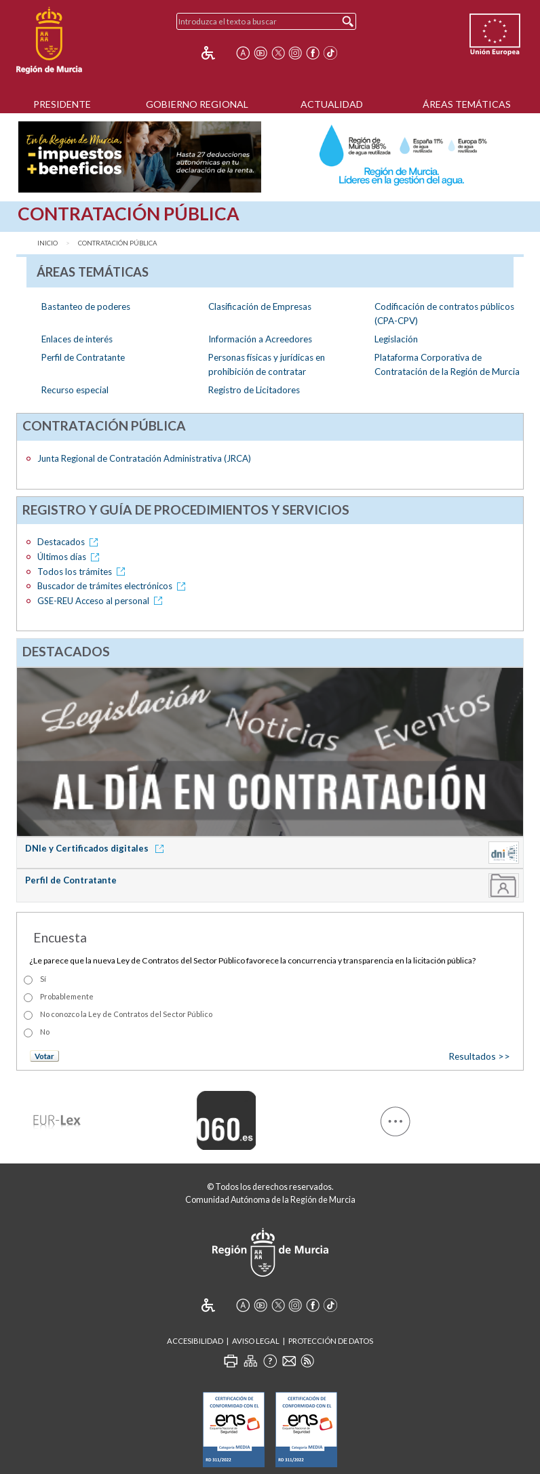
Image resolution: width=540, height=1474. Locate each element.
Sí (43, 978)
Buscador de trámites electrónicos (113, 585)
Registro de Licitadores (254, 389)
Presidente (62, 104)
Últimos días (70, 556)
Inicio (47, 243)
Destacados (69, 541)
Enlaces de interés (77, 339)
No (45, 1031)
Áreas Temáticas (467, 104)
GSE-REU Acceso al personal (102, 600)
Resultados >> (479, 1056)
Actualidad (332, 104)
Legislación (396, 339)
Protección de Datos (330, 1340)
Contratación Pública (117, 243)
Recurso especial (75, 389)
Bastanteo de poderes (85, 306)
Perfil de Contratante (83, 357)
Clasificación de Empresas (259, 306)
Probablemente (67, 996)
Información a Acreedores (260, 339)
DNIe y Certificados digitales (96, 848)
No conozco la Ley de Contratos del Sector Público (126, 1014)
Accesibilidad (195, 1340)
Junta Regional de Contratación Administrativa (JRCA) (144, 458)
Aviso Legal (255, 1340)
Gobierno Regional (197, 104)
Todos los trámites (83, 571)
